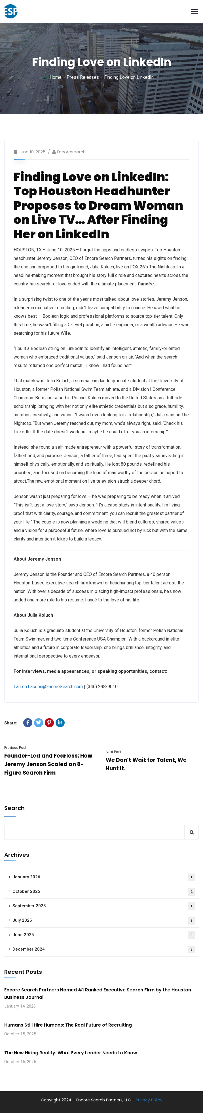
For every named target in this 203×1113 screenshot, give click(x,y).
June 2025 (103, 935)
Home (56, 77)
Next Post (113, 752)
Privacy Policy (149, 1100)
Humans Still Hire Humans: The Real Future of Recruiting (68, 1025)
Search (14, 808)
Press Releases (83, 77)
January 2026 (103, 877)
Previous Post (15, 747)
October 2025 (103, 892)
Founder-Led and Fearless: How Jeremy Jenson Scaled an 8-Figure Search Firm (48, 764)
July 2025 (103, 921)
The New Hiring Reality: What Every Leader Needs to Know (70, 1053)
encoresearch (71, 152)
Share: (10, 723)
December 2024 (103, 949)
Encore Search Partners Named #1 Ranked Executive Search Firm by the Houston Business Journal (97, 993)
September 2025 (103, 906)
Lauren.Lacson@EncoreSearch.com (48, 686)
